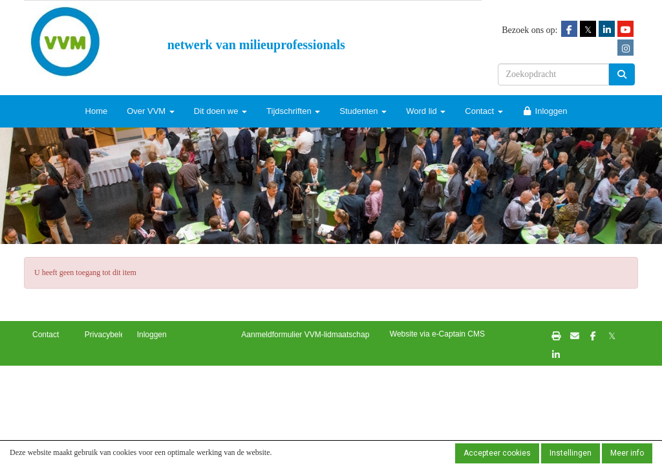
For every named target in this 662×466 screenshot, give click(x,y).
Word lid (425, 111)
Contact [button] (45, 334)
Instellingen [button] (571, 453)
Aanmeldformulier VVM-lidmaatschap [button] (305, 334)
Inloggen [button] (152, 334)
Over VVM (151, 111)
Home (96, 111)
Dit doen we (220, 111)
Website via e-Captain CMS (437, 333)
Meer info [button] (627, 453)
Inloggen (545, 111)
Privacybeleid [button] (108, 334)
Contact (483, 111)
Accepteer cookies (497, 453)
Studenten (363, 111)
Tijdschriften (293, 111)
